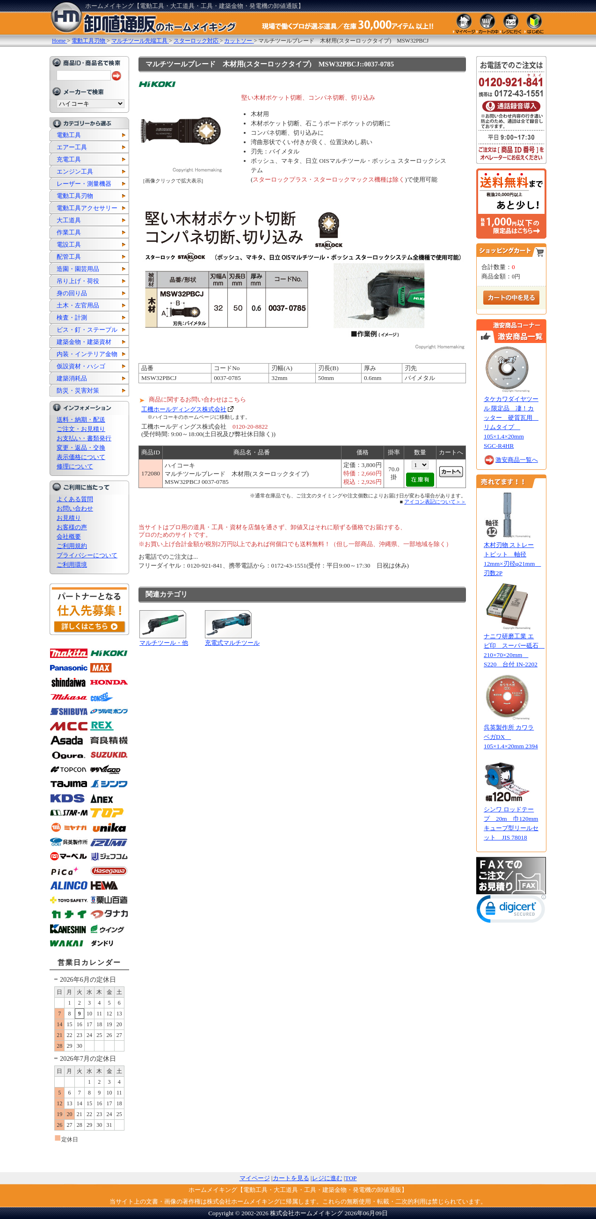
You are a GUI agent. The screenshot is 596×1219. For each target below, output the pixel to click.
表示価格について (81, 456)
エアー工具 (72, 147)
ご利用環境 (72, 564)
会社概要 (69, 536)
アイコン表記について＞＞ (435, 501)
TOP (351, 1178)
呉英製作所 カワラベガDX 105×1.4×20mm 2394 (511, 737)
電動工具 (69, 135)
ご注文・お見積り (81, 428)
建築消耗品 (72, 378)
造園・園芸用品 (78, 268)
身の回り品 (72, 293)
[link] (511, 910)
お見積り (69, 517)
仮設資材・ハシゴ (81, 366)
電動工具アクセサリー (87, 208)
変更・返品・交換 (81, 447)
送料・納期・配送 (81, 419)
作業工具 (69, 232)
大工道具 (69, 220)
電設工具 (69, 244)
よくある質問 (75, 499)
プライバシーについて (87, 555)
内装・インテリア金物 (87, 354)
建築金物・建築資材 (84, 341)
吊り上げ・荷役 (78, 281)
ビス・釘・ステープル (87, 329)
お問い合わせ (75, 508)
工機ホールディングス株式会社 (183, 409)
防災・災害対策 (78, 390)
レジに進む (327, 1178)
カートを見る (291, 1178)
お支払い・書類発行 (84, 438)
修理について (75, 466)
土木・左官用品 (78, 305)
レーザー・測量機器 (84, 183)
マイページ (255, 1178)
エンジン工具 (75, 171)
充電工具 (69, 159)
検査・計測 (72, 317)
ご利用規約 (72, 545)
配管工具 (69, 256)
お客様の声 (72, 527)
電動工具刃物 (75, 195)
